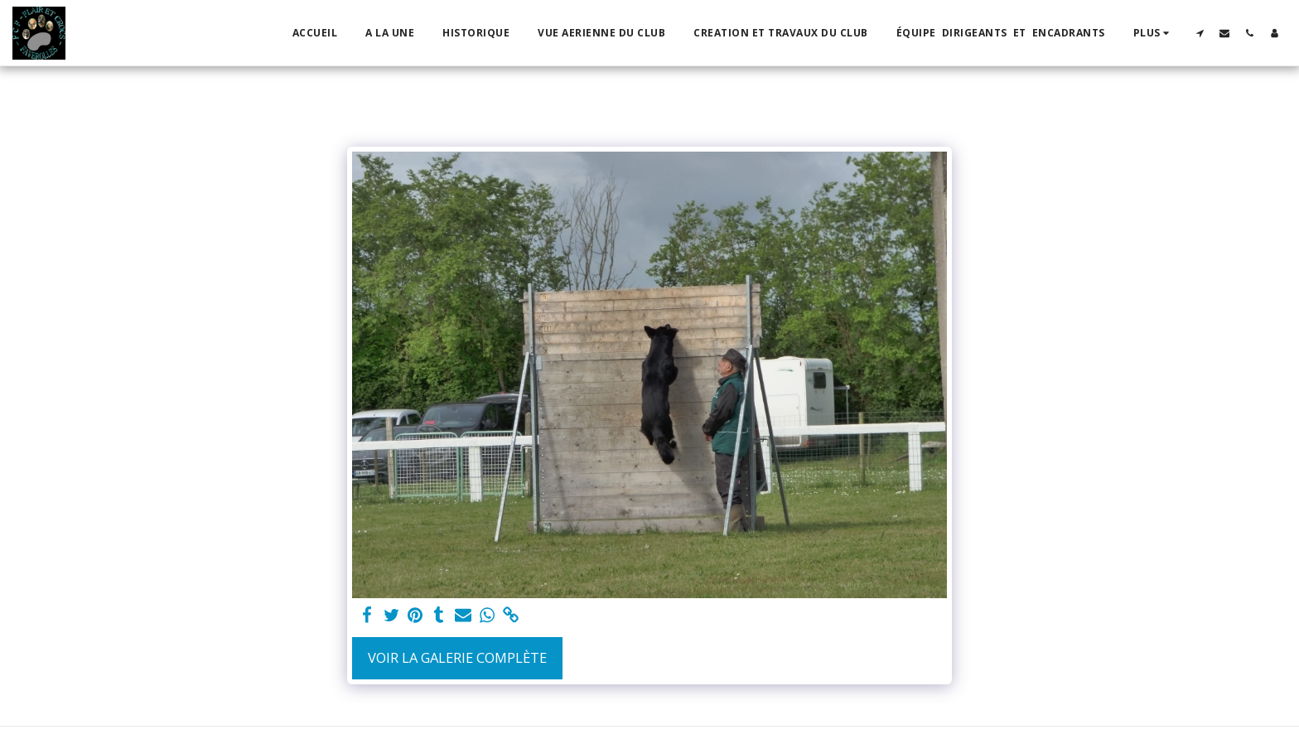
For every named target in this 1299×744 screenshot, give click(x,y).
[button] (1199, 32)
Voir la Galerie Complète (457, 657)
